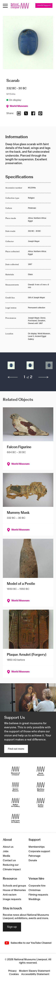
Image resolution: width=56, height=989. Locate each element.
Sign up (12, 926)
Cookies (14, 974)
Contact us (9, 860)
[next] (43, 377)
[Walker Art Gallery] (15, 802)
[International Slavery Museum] (15, 787)
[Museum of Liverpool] (15, 771)
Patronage (34, 856)
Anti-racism (9, 894)
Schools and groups (14, 885)
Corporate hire (37, 885)
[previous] (13, 377)
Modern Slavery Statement (34, 971)
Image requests (12, 899)
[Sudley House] (40, 802)
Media (6, 856)
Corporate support (39, 851)
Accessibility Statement (35, 974)
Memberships (37, 847)
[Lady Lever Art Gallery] (15, 818)
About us (8, 847)
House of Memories (14, 890)
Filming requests (38, 894)
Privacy (12, 971)
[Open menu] (5, 5)
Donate (33, 860)
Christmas (35, 890)
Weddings (34, 899)
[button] (11, 367)
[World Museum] (40, 771)
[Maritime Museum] (40, 787)
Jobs (6, 851)
